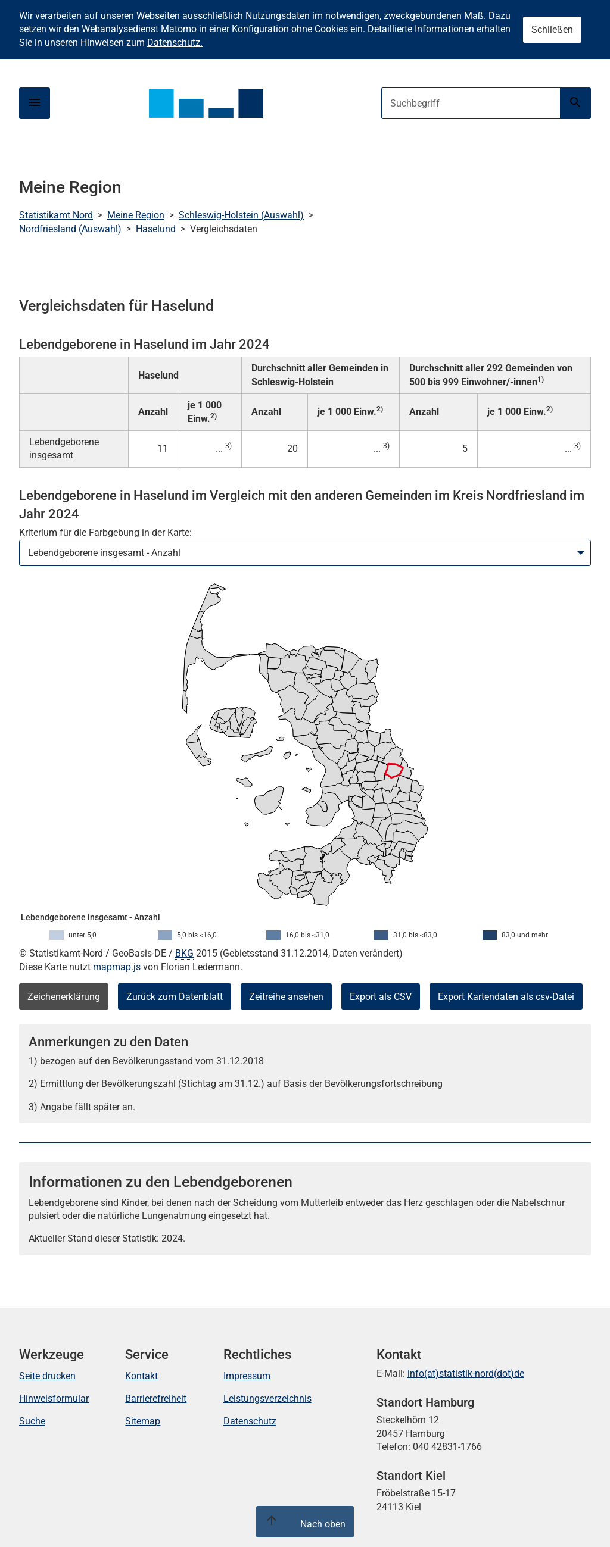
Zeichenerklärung (63, 996)
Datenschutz (249, 1421)
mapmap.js (117, 967)
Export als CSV (381, 996)
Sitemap (142, 1421)
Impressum (246, 1376)
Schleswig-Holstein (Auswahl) (241, 215)
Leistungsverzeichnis (267, 1398)
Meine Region (135, 215)
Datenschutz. (175, 42)
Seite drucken (47, 1376)
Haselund (156, 229)
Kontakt (141, 1376)
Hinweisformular (54, 1398)
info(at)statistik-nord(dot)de (465, 1373)
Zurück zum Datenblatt (174, 996)
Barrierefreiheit (155, 1398)
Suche (32, 1421)
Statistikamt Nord (56, 215)
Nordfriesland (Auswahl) (70, 229)
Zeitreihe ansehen (286, 996)
